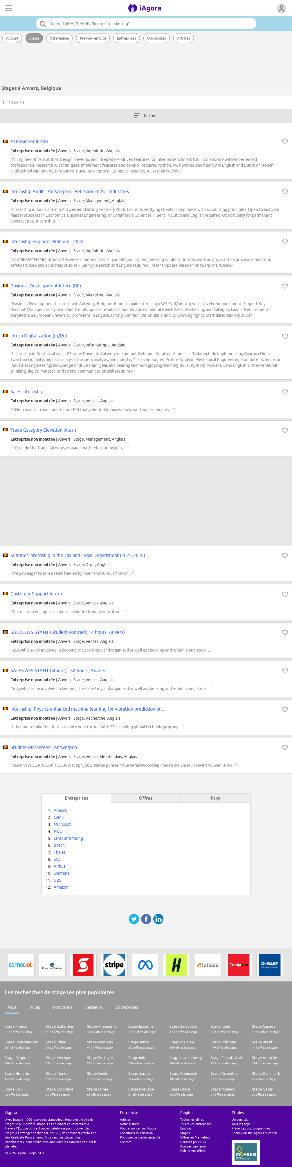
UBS (57, 880)
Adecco (60, 810)
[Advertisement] (146, 65)
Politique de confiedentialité (140, 1137)
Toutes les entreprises (195, 1124)
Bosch (59, 845)
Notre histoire (130, 1124)
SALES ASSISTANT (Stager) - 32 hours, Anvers (57, 670)
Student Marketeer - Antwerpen (43, 747)
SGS (57, 859)
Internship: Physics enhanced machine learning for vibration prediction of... (87, 708)
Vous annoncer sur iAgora (138, 1128)
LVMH (59, 817)
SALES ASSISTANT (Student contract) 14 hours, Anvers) (67, 632)
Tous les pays (241, 1124)
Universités (156, 38)
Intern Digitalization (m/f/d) (38, 335)
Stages (185, 1133)
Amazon (61, 887)
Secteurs (93, 1007)
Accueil (12, 38)
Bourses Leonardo (193, 1146)
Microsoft (62, 824)
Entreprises (126, 38)
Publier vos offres (193, 1150)
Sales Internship (26, 391)
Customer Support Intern (36, 593)
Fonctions (63, 1007)
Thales (60, 852)
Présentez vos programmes (251, 1128)
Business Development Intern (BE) (45, 285)
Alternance (59, 38)
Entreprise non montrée (32, 150)
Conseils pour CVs (193, 1142)
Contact (125, 1142)
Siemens (61, 873)
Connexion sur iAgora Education (254, 1133)
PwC (58, 831)
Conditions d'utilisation (136, 1133)
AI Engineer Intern (29, 141)
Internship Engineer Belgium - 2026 (47, 241)
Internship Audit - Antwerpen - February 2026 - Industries (69, 191)
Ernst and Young (68, 838)
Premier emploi (93, 38)
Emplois (185, 1128)
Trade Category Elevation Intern (43, 430)
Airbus (59, 866)
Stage (34, 38)
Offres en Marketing (195, 1137)
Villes (34, 1007)
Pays (12, 1007)
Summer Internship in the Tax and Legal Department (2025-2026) (77, 555)
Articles (183, 38)
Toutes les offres (192, 1119)
